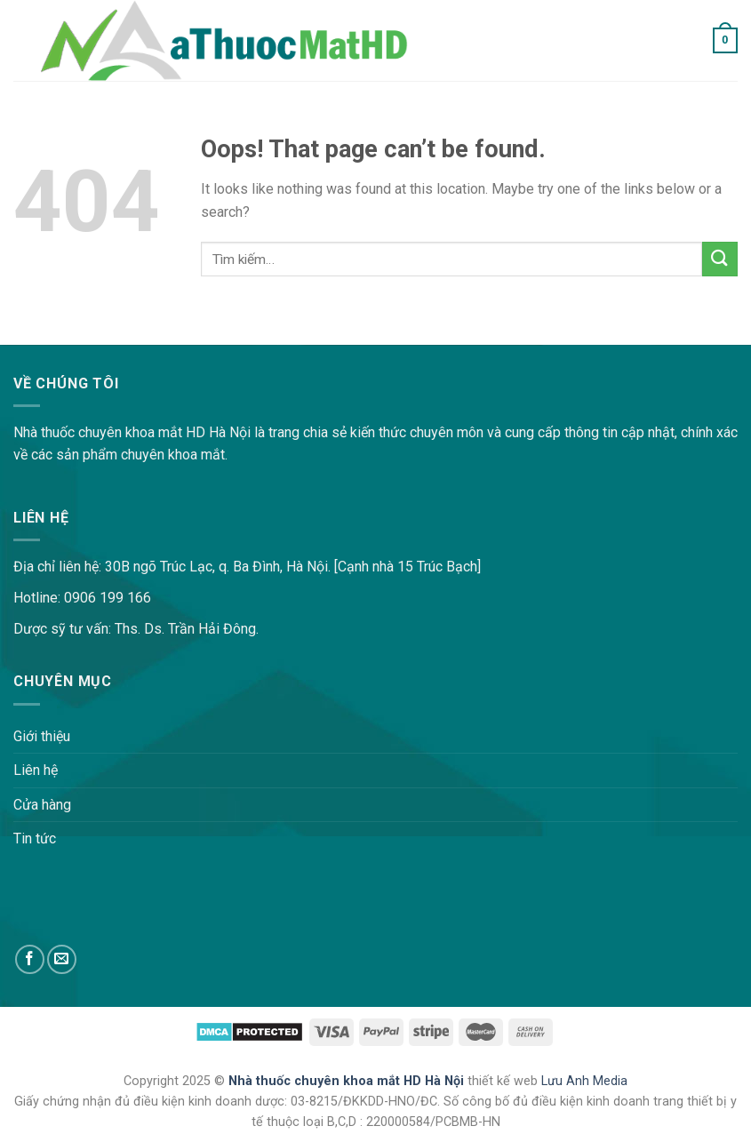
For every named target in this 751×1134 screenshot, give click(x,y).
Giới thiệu (41, 736)
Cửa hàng (42, 804)
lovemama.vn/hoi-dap (67, 332)
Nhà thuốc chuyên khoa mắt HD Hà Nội (347, 1081)
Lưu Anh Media (584, 1081)
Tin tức (34, 838)
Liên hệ (35, 770)
